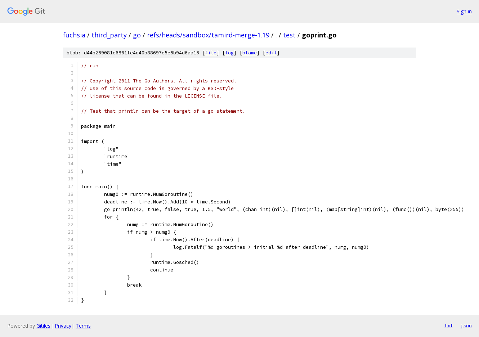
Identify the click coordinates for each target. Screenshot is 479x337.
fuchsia (74, 35)
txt (448, 325)
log (229, 53)
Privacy (63, 325)
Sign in (464, 11)
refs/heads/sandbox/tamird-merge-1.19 (208, 35)
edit (271, 53)
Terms (83, 325)
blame (249, 53)
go (137, 35)
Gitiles (43, 325)
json (466, 325)
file (210, 53)
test (289, 35)
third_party (109, 35)
